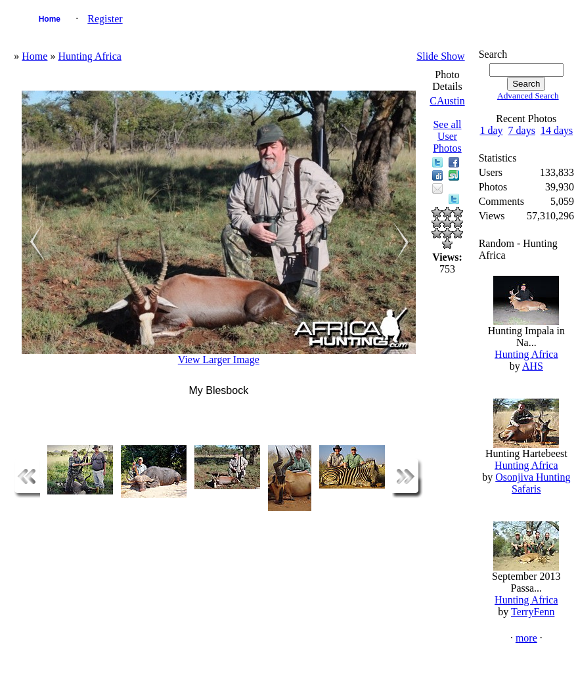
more (526, 638)
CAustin (447, 100)
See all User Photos (447, 136)
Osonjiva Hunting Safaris (532, 482)
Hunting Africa (89, 56)
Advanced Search (528, 95)
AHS (532, 366)
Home (49, 19)
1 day (490, 130)
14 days (557, 130)
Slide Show (440, 56)
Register (104, 18)
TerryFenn (532, 611)
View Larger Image (218, 359)
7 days (521, 130)
